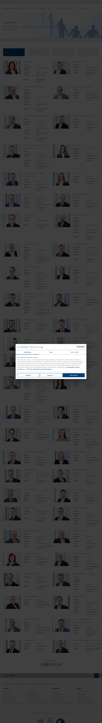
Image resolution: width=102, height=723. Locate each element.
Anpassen (51, 375)
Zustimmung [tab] (27, 352)
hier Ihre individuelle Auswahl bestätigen (39, 369)
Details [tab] (51, 352)
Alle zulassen (73, 375)
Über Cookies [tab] (74, 352)
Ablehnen (28, 375)
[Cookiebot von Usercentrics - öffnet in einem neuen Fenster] (78, 347)
